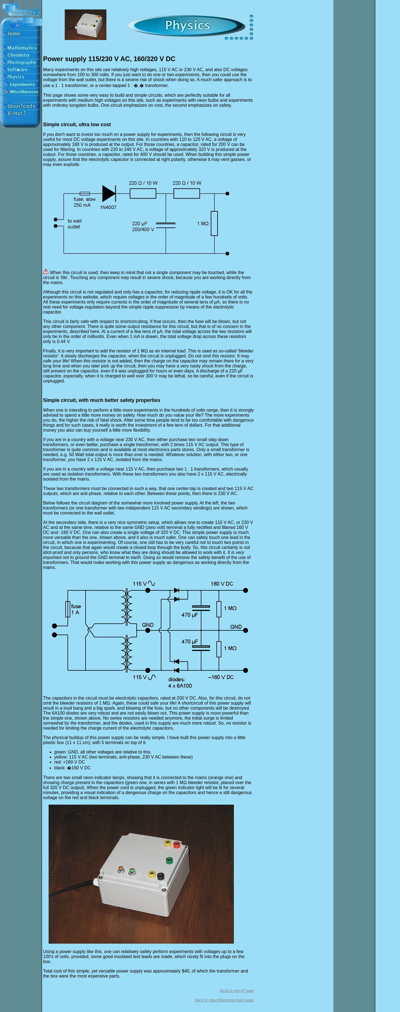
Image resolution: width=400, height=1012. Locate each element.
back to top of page (237, 990)
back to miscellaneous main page (224, 1000)
